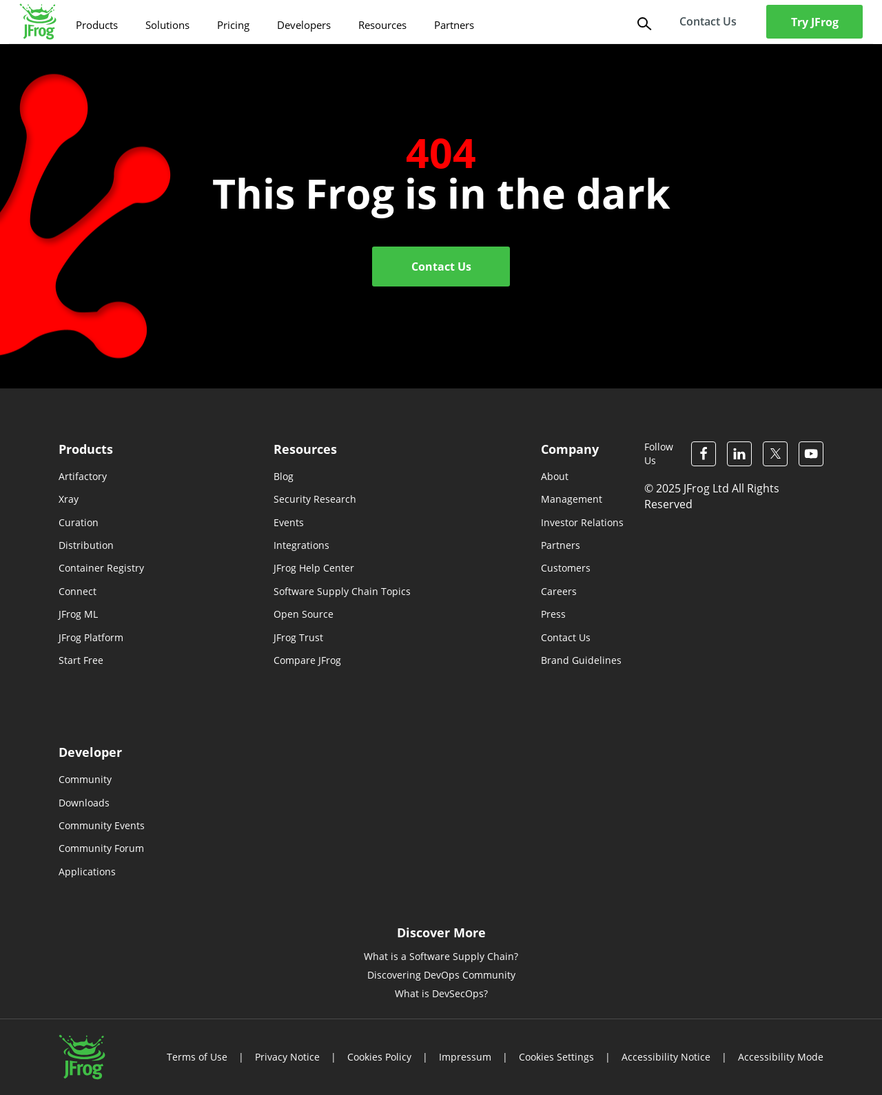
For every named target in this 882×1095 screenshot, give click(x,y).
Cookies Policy (379, 1056)
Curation (79, 522)
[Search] (642, 22)
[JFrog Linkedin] (739, 454)
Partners (454, 25)
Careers (559, 591)
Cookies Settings (556, 1056)
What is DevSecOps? (441, 993)
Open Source (304, 613)
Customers (566, 567)
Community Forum (101, 848)
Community (85, 779)
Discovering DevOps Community (441, 974)
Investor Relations (582, 522)
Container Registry (101, 567)
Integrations (301, 545)
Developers (304, 25)
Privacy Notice (287, 1056)
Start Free (81, 660)
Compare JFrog (307, 660)
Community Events (102, 825)
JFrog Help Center (314, 567)
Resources (382, 25)
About (554, 476)
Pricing (233, 25)
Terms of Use (197, 1056)
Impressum (465, 1056)
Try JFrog (815, 22)
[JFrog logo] (38, 21)
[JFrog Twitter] (775, 454)
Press (553, 613)
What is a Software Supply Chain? (441, 956)
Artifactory (83, 476)
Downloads (84, 802)
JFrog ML (78, 613)
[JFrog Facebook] (703, 454)
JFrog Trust (298, 637)
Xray (69, 498)
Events (289, 522)
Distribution (86, 545)
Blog (284, 476)
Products (97, 25)
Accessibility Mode (780, 1056)
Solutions (167, 25)
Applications (87, 871)
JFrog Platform (91, 637)
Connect (77, 591)
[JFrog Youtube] (811, 454)
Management (571, 498)
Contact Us (441, 266)
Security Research (315, 498)
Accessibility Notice (666, 1056)
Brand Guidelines (581, 660)
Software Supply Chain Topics (342, 591)
